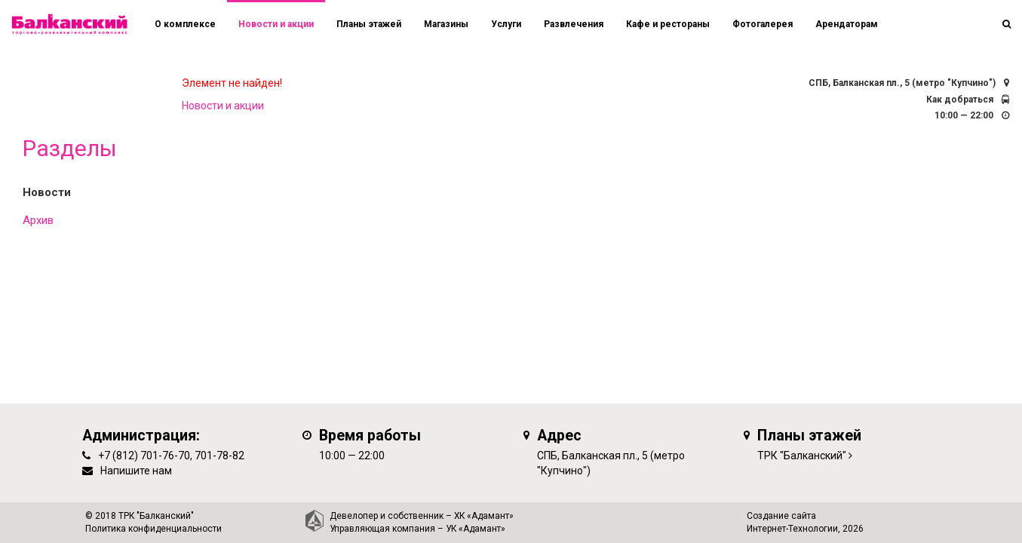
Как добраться (959, 99)
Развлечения (573, 24)
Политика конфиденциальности (153, 528)
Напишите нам (136, 471)
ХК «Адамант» (484, 516)
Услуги (506, 24)
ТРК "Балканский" (801, 455)
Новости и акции (276, 24)
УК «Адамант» (475, 528)
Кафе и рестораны (668, 24)
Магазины (446, 24)
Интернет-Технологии (792, 528)
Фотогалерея (762, 24)
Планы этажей (368, 24)
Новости (47, 192)
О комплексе (185, 24)
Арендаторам (846, 24)
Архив (38, 220)
